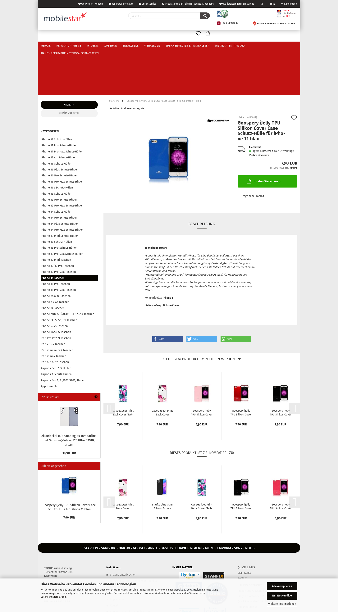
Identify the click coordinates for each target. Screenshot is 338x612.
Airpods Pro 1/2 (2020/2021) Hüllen (63, 334)
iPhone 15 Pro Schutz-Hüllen (59, 153)
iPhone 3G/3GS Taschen (56, 286)
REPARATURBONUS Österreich (127, 547)
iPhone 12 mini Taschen (56, 213)
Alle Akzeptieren (282, 586)
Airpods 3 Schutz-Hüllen (56, 328)
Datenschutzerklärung (53, 596)
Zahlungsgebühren (121, 578)
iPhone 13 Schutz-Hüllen (56, 195)
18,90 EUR (69, 407)
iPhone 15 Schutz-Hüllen (56, 147)
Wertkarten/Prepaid (230, 45)
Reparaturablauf (247, 560)
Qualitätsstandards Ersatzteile (236, 3)
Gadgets (93, 45)
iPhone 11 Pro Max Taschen (58, 244)
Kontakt (115, 559)
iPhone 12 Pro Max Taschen (58, 226)
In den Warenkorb (263, 135)
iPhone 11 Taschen (53, 232)
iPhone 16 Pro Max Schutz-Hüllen (62, 135)
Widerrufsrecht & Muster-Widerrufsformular (136, 571)
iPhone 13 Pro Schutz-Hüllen (59, 201)
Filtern (69, 58)
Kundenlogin (289, 3)
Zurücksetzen (69, 67)
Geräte (46, 45)
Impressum (117, 553)
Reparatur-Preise (68, 45)
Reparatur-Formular (121, 3)
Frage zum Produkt (252, 150)
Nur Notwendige (282, 595)
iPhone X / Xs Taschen (55, 256)
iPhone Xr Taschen (53, 262)
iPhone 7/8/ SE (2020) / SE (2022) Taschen (67, 268)
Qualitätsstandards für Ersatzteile (257, 555)
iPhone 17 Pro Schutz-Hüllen (59, 99)
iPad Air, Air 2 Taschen (55, 316)
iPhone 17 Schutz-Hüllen (56, 93)
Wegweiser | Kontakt (90, 3)
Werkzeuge (152, 45)
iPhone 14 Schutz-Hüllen (56, 165)
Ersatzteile (130, 45)
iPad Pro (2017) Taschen (56, 292)
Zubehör (110, 45)
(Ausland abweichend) (259, 109)
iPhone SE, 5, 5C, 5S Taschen (59, 274)
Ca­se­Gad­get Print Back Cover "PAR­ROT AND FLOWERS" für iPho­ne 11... (123, 366)
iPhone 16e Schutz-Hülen (57, 141)
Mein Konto (244, 526)
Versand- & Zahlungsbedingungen (130, 565)
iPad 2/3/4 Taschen (53, 298)
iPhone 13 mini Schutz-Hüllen (60, 190)
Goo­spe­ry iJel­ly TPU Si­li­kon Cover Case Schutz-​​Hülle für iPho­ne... (201, 366)
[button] (167, 293)
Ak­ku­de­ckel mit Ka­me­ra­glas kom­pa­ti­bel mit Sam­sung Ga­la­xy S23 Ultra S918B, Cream (69, 394)
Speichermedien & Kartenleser (187, 45)
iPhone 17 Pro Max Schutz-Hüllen (62, 105)
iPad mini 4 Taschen (53, 310)
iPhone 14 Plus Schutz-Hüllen (60, 177)
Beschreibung (201, 178)
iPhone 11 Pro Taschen (55, 238)
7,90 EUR (69, 471)
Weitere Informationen (282, 603)
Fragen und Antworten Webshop (257, 544)
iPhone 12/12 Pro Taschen (57, 220)
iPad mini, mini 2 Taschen (57, 304)
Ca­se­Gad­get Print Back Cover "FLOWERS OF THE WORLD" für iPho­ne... (162, 366)
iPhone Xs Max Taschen (56, 250)
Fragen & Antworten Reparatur (256, 550)
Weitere (255, 45)
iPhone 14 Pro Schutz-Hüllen (59, 171)
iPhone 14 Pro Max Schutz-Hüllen (62, 183)
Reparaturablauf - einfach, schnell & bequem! (188, 3)
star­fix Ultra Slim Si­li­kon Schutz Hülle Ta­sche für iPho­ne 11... (162, 460)
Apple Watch (49, 340)
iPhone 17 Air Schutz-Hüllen (58, 111)
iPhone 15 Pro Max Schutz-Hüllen (62, 159)
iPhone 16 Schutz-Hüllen (56, 117)
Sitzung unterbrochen (123, 528)
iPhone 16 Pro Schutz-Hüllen (59, 129)
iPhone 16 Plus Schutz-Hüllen (60, 123)
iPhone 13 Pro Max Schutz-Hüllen (62, 208)
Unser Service (147, 3)
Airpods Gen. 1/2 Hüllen (56, 322)
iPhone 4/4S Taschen (54, 280)
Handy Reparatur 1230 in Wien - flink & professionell (133, 538)
